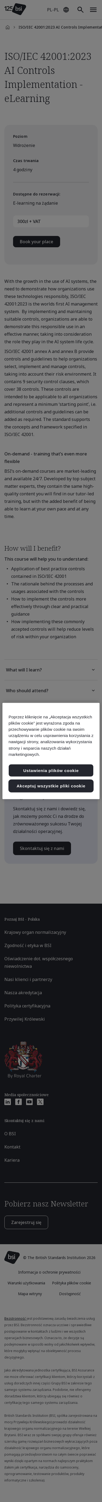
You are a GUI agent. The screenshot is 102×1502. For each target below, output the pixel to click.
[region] (50, 751)
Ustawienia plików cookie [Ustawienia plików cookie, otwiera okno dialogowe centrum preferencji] (51, 770)
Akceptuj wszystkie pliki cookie (51, 786)
